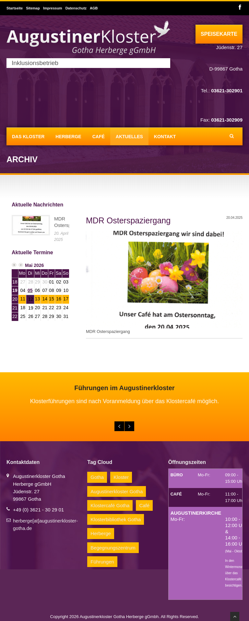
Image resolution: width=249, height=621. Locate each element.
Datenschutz (76, 8)
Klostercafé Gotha (109, 505)
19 (15, 290)
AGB (94, 8)
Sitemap (33, 8)
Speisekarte (219, 34)
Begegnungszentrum (112, 547)
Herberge (68, 136)
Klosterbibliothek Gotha (115, 519)
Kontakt (165, 136)
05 (30, 290)
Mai (28, 265)
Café (98, 136)
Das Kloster (28, 136)
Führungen (102, 561)
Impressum (52, 8)
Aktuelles (129, 136)
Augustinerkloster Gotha (116, 491)
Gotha (97, 477)
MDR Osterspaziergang (128, 220)
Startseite (14, 8)
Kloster (121, 477)
